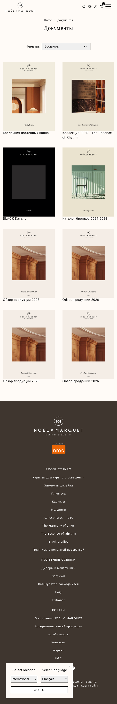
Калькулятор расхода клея (58, 584)
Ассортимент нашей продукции (58, 626)
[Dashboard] (96, 7)
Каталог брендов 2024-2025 (85, 218)
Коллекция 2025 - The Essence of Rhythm (87, 135)
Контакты (58, 642)
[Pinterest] (73, 668)
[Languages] (90, 7)
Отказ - (75, 685)
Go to (39, 689)
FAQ (58, 592)
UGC (58, 658)
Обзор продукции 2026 (21, 299)
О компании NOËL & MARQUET (58, 618)
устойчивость (58, 634)
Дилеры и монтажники (58, 568)
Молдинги (58, 509)
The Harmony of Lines (58, 525)
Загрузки (58, 576)
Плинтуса (58, 493)
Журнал (58, 650)
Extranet (58, 600)
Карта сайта (89, 685)
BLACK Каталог (15, 218)
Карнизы (58, 501)
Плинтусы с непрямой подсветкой (58, 549)
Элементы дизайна (58, 485)
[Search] (84, 7)
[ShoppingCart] (102, 7)
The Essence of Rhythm (58, 533)
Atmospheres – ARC (58, 517)
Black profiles (58, 541)
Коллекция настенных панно (26, 133)
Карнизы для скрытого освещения (59, 477)
